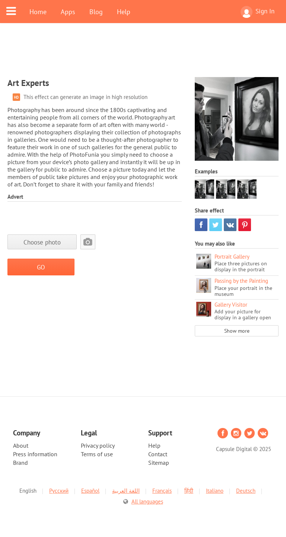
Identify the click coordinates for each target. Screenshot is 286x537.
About (20, 445)
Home (38, 11)
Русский (59, 490)
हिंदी (188, 490)
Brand (20, 462)
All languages (147, 501)
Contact (157, 454)
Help (123, 11)
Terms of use (97, 454)
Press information (35, 454)
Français (162, 490)
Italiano (214, 490)
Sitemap (158, 462)
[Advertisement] (143, 54)
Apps (68, 11)
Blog (96, 11)
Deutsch (245, 490)
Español (90, 490)
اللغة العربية (126, 490)
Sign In (257, 12)
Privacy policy (98, 445)
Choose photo (42, 242)
